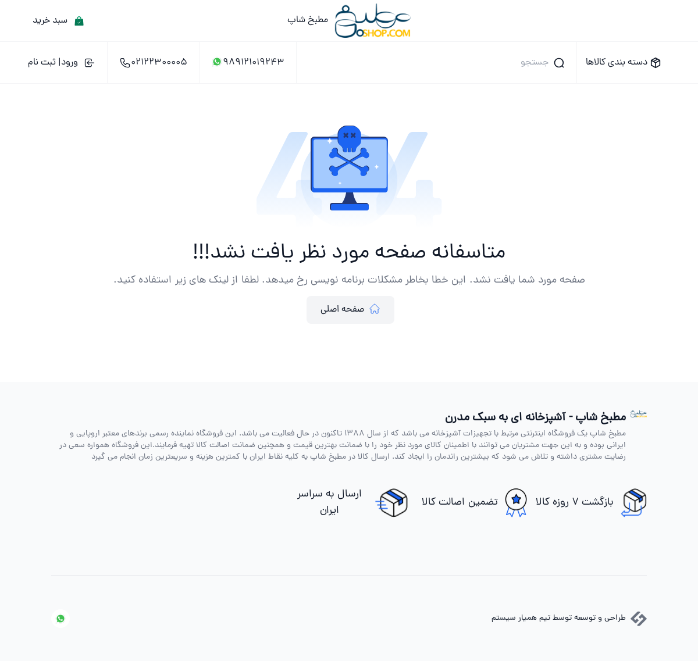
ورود (61, 63)
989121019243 (247, 63)
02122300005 (153, 63)
